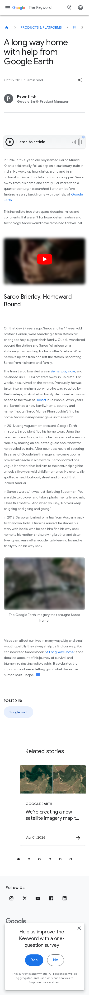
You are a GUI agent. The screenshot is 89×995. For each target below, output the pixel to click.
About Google (55, 936)
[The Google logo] (16, 921)
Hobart (41, 400)
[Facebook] (51, 898)
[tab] (18, 859)
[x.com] (24, 898)
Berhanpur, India (63, 371)
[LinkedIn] (64, 898)
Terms (31, 936)
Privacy (12, 936)
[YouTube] (38, 898)
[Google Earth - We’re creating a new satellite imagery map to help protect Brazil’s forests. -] (53, 805)
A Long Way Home (60, 652)
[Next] (82, 27)
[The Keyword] (6, 27)
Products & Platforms (41, 27)
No (55, 976)
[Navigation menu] (7, 7)
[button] (80, 80)
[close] (79, 944)
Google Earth (18, 712)
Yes (34, 976)
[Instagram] (11, 898)
